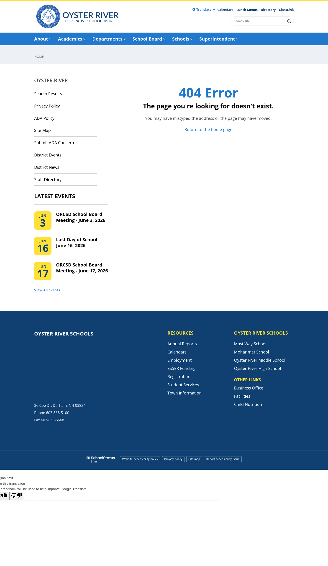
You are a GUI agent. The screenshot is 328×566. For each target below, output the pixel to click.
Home (39, 56)
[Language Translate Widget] (203, 9)
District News (46, 167)
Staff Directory (48, 179)
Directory (268, 10)
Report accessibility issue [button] (223, 459)
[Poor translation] (16, 496)
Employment (179, 360)
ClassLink (286, 10)
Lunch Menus (247, 10)
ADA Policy (44, 118)
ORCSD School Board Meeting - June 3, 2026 (80, 217)
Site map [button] (194, 459)
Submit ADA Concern (54, 142)
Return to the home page (208, 129)
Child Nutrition (248, 404)
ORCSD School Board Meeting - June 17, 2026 (82, 268)
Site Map (42, 130)
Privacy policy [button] (173, 459)
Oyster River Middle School (259, 360)
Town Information (184, 393)
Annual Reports (182, 343)
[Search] (289, 21)
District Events (47, 155)
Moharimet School (251, 352)
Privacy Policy (47, 106)
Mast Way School (250, 343)
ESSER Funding (181, 368)
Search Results (48, 93)
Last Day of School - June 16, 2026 (78, 242)
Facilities (242, 396)
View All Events (47, 290)
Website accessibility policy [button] (140, 459)
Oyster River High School (257, 368)
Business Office (248, 388)
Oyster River (51, 80)
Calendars (225, 10)
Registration (178, 376)
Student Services (183, 384)
